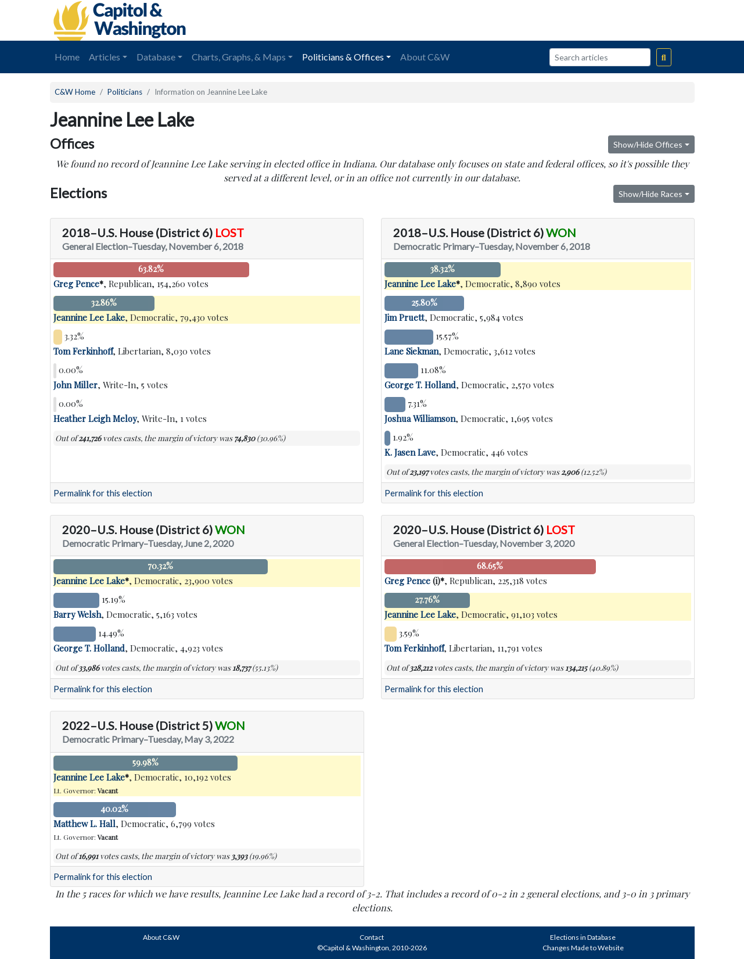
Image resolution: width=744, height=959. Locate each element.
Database (155, 56)
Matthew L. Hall (84, 823)
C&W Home (75, 91)
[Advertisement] (564, 20)
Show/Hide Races (650, 194)
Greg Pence (76, 283)
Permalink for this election (102, 493)
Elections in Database (583, 937)
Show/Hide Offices (647, 144)
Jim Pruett (404, 317)
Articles (104, 56)
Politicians (124, 91)
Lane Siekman (411, 351)
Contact (372, 937)
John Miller (75, 385)
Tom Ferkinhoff (83, 351)
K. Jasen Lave (410, 452)
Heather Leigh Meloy (94, 418)
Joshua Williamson (419, 418)
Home (67, 56)
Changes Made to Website (583, 947)
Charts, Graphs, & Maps (239, 56)
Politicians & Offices (343, 56)
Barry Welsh (77, 614)
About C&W (425, 56)
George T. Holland (420, 385)
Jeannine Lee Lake (89, 317)
